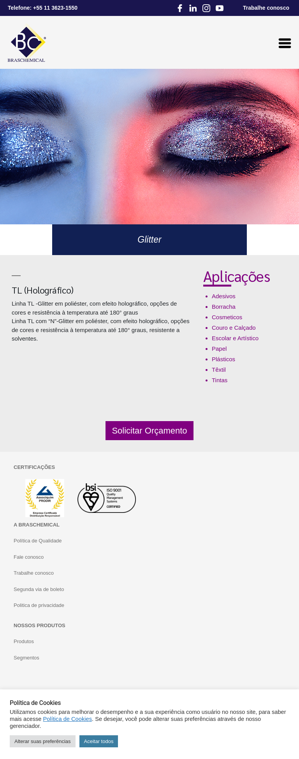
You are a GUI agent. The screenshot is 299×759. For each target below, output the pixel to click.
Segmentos (26, 658)
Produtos (24, 641)
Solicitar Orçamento (149, 430)
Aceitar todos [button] (99, 741)
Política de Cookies (67, 719)
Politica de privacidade (39, 605)
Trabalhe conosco (34, 573)
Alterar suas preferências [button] (42, 741)
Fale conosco (29, 557)
